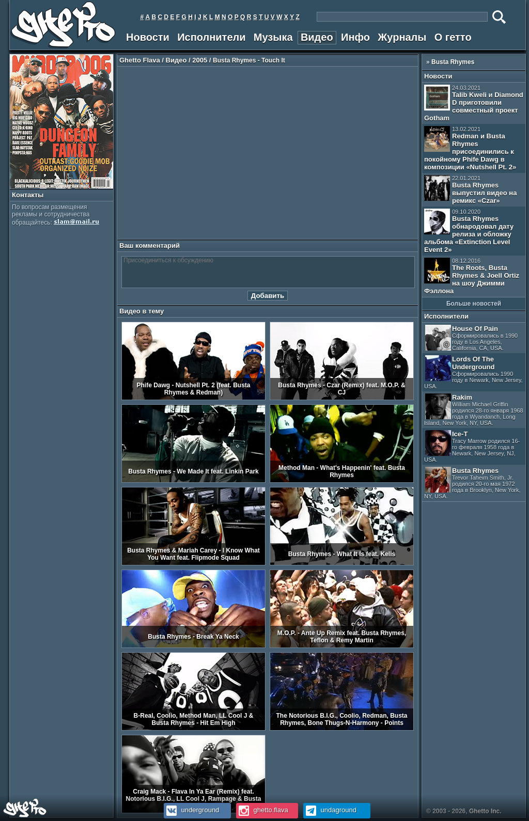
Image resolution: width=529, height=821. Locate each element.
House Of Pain (471, 338)
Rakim (473, 409)
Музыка (273, 37)
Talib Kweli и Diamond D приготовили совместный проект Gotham (473, 103)
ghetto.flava (262, 810)
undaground (329, 810)
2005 (199, 60)
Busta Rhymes (452, 62)
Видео (317, 37)
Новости (147, 37)
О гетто (453, 37)
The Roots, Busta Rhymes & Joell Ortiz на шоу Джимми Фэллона (471, 276)
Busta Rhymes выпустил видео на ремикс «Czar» (470, 189)
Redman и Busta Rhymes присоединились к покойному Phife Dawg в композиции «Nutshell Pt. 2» (470, 148)
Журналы (402, 37)
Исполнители (211, 37)
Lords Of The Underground (473, 372)
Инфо (355, 37)
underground (191, 810)
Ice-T (472, 446)
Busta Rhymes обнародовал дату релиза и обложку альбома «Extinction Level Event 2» (469, 231)
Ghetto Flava (139, 60)
